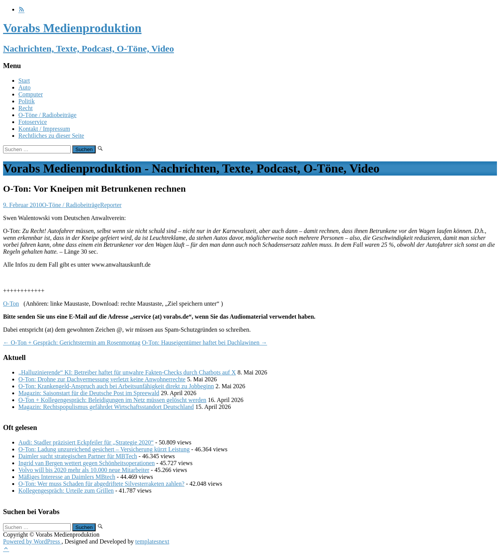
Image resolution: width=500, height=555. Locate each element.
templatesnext (152, 541)
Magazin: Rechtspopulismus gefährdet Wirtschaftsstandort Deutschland (106, 407)
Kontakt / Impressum (44, 128)
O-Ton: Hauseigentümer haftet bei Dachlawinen (204, 342)
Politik (26, 101)
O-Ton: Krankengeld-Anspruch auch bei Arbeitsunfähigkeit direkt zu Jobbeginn (116, 386)
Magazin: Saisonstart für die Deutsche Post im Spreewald (88, 393)
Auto (24, 87)
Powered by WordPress (32, 541)
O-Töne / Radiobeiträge (47, 115)
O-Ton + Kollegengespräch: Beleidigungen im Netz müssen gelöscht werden (112, 400)
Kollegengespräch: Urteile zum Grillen (66, 490)
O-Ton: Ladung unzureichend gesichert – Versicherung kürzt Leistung (104, 449)
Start (24, 80)
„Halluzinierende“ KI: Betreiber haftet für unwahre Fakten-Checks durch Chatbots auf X (127, 372)
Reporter (111, 205)
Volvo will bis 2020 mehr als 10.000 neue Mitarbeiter (83, 470)
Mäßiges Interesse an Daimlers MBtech (66, 477)
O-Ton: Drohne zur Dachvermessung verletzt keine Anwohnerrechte (102, 379)
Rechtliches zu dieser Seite (51, 135)
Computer (30, 94)
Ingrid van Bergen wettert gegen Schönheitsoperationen (86, 463)
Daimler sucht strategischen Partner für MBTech (77, 456)
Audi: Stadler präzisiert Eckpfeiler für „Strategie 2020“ (86, 442)
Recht (25, 108)
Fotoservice (32, 122)
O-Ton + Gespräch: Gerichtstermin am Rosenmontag (71, 342)
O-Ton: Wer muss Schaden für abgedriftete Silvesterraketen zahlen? (101, 483)
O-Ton (11, 304)
